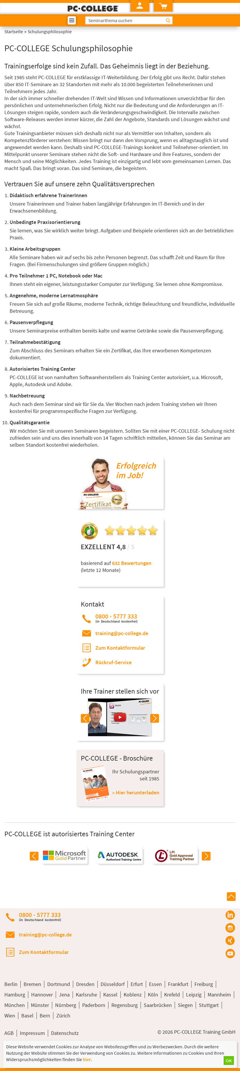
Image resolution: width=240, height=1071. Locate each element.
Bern (45, 1015)
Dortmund (58, 984)
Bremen (32, 984)
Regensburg (124, 1005)
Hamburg (14, 994)
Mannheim (219, 994)
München (14, 1005)
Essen (155, 984)
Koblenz (133, 994)
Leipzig (194, 994)
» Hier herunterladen (135, 792)
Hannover (42, 994)
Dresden (85, 984)
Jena (64, 994)
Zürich (63, 1015)
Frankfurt (178, 984)
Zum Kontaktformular (120, 647)
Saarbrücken (158, 1005)
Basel (27, 1015)
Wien (9, 1015)
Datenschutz (65, 1033)
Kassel (110, 994)
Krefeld (172, 994)
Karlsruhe (86, 994)
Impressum (32, 1033)
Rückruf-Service (113, 662)
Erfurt (137, 984)
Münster (40, 1005)
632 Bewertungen (131, 563)
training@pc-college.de (121, 633)
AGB (9, 1033)
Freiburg (204, 984)
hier (87, 1059)
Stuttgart (209, 1005)
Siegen (185, 1005)
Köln (153, 994)
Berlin (10, 984)
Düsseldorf (113, 984)
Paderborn (93, 1005)
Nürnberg (65, 1005)
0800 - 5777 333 (116, 618)
